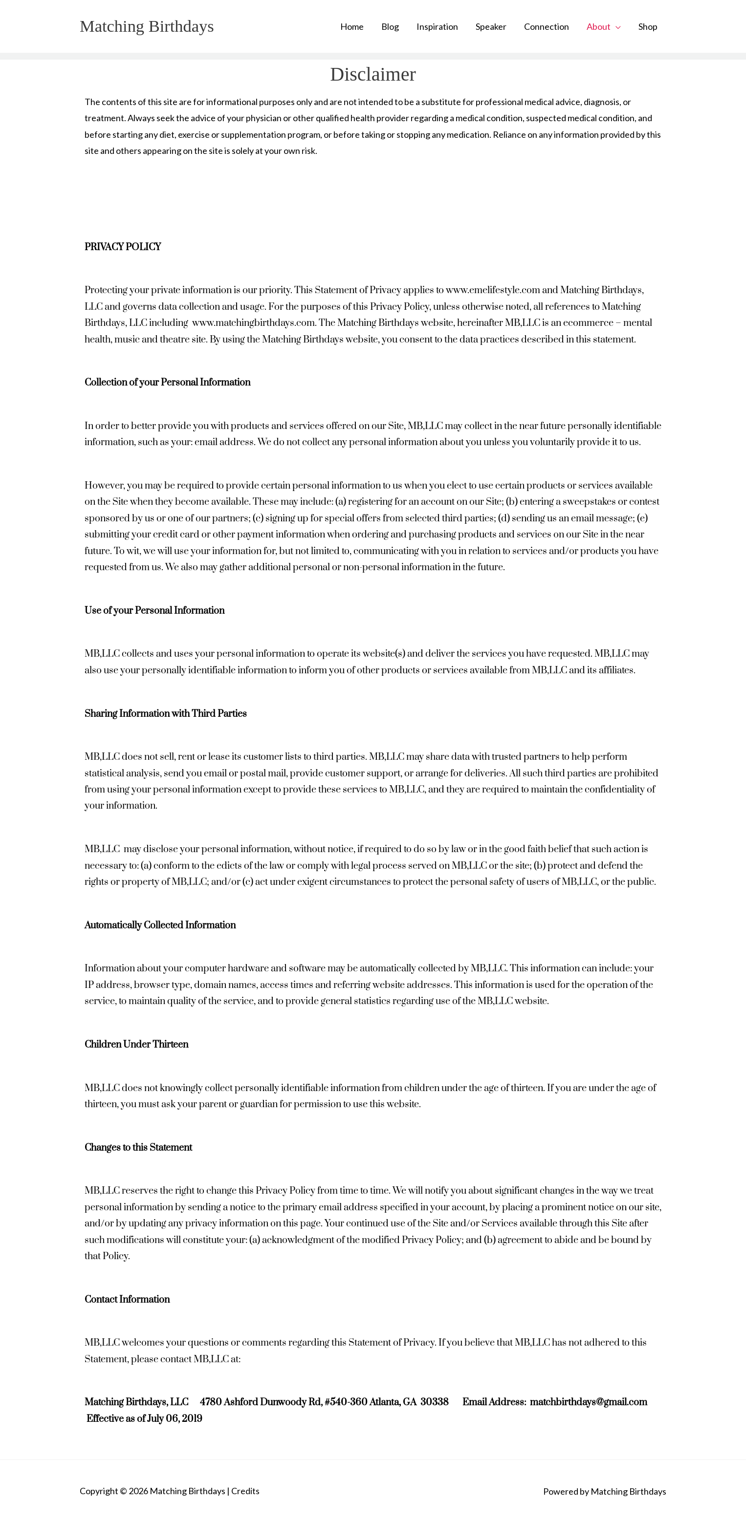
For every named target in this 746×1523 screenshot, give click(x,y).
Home (352, 26)
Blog (390, 26)
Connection (546, 26)
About (599, 26)
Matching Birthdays (148, 26)
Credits (245, 1490)
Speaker (491, 26)
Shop (648, 26)
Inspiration (437, 26)
